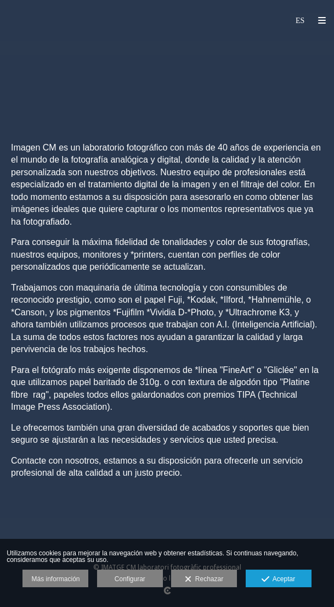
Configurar (130, 579)
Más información (55, 579)
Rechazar (204, 579)
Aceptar (278, 579)
